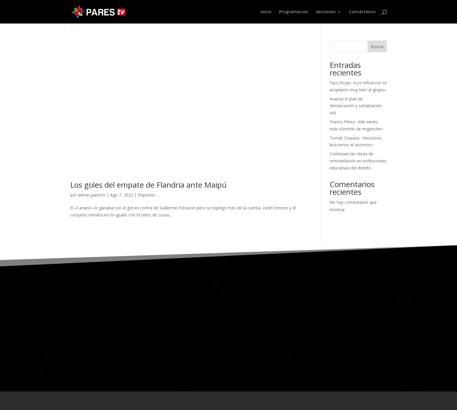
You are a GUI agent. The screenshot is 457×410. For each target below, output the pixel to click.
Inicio (266, 12)
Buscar (377, 46)
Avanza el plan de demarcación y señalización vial (356, 106)
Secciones (325, 12)
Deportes (147, 195)
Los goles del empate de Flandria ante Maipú (148, 184)
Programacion (293, 12)
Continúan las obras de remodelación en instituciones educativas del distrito (358, 161)
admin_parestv (91, 195)
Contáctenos (362, 12)
